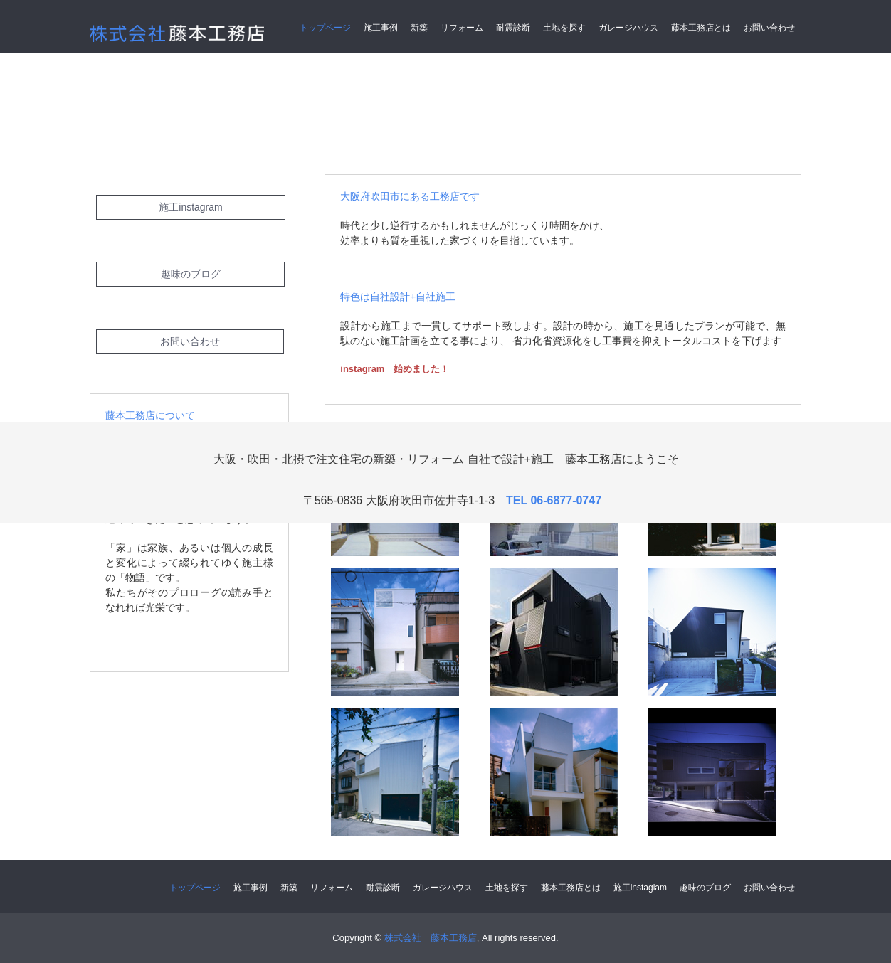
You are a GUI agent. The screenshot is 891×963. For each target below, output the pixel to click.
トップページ (325, 28)
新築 (419, 28)
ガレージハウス (628, 28)
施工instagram (190, 207)
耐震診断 (513, 28)
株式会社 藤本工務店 (183, 35)
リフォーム (462, 28)
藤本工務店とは (701, 28)
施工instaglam (640, 888)
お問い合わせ (769, 28)
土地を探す (564, 28)
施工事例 (381, 28)
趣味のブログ (191, 274)
